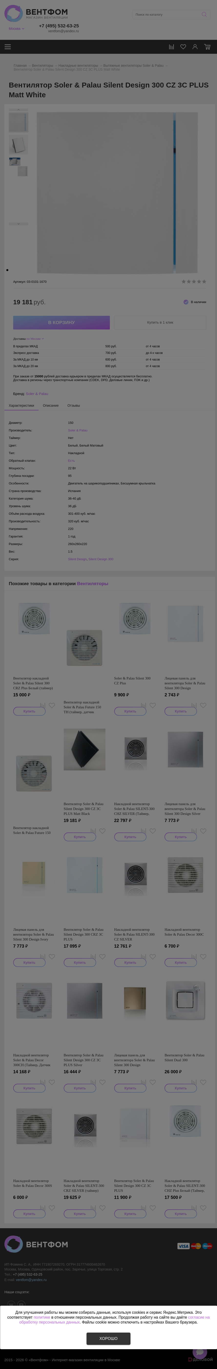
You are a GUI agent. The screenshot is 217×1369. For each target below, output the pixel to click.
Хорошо (108, 1338)
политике (42, 1317)
